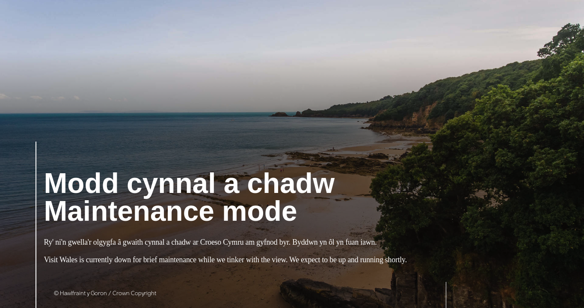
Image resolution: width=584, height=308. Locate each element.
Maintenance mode (189, 198)
